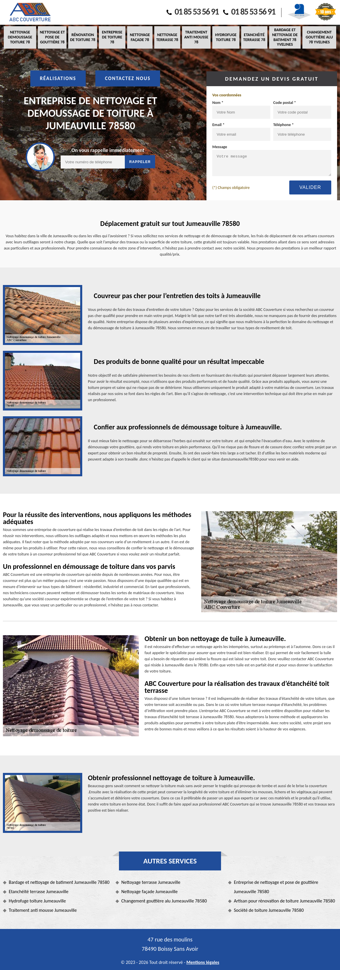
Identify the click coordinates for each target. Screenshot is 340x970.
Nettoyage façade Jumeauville (149, 891)
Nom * (217, 102)
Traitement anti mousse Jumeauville (43, 910)
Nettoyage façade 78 (140, 37)
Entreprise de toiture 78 (112, 37)
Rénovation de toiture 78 (82, 37)
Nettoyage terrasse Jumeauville (150, 882)
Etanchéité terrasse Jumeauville (39, 891)
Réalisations (58, 78)
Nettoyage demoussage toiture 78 (20, 37)
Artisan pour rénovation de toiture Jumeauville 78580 (284, 901)
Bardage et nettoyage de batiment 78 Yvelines (285, 37)
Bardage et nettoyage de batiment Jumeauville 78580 (59, 882)
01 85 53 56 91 (193, 11)
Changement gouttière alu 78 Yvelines (319, 37)
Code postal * (284, 102)
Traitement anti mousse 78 (196, 37)
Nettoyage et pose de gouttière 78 (52, 37)
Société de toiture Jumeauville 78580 (269, 910)
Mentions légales (202, 962)
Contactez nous (127, 78)
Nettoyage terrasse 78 (167, 37)
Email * (218, 124)
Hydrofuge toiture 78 (225, 37)
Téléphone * (283, 124)
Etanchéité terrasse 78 (254, 37)
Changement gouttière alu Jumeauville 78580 (164, 901)
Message (219, 146)
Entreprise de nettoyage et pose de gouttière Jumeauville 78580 (276, 886)
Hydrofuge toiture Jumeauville (37, 901)
